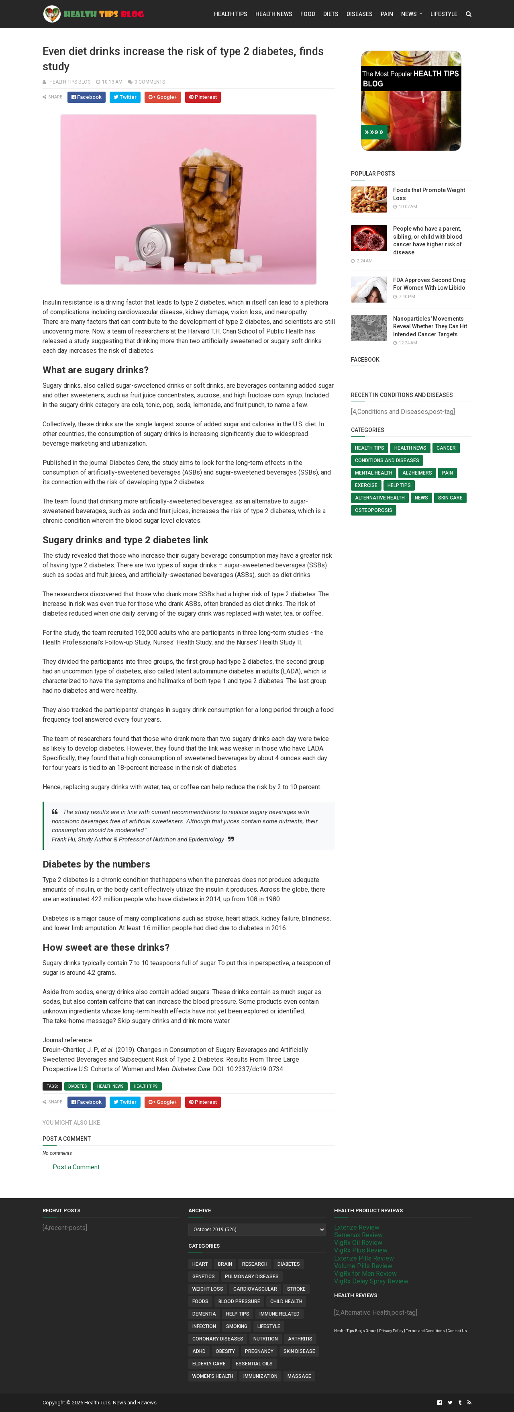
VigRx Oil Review (358, 1242)
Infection (204, 1326)
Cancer (446, 448)
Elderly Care (209, 1364)
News (409, 14)
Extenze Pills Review (364, 1258)
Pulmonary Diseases (252, 1276)
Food (307, 14)
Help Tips (399, 485)
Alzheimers (417, 473)
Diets (331, 14)
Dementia (204, 1314)
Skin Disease (299, 1351)
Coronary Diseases (217, 1339)
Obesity (225, 1351)
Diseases (360, 14)
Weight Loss (207, 1289)
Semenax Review (358, 1235)
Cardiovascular (255, 1289)
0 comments (150, 82)
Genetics (203, 1276)
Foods (200, 1301)
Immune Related (279, 1314)
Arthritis (300, 1339)
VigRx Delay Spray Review (371, 1281)
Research (254, 1264)
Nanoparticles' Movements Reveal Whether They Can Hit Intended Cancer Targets (430, 326)
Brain (225, 1264)
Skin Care (450, 498)
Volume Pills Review (363, 1266)
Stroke (296, 1289)
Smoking (236, 1326)
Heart (200, 1264)
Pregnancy (259, 1351)
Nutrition (265, 1339)
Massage (299, 1376)
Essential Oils (254, 1364)
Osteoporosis (373, 510)
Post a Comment (76, 1167)
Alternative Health (380, 498)
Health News (273, 14)
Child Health (286, 1301)
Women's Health (212, 1376)
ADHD (199, 1351)
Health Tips (230, 14)
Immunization (260, 1376)
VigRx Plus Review (361, 1250)
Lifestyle (443, 14)
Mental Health (373, 473)
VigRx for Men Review (365, 1273)
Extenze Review (356, 1227)
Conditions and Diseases (387, 460)
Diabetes (77, 1086)
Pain (387, 14)
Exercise (366, 485)
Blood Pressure (239, 1301)
